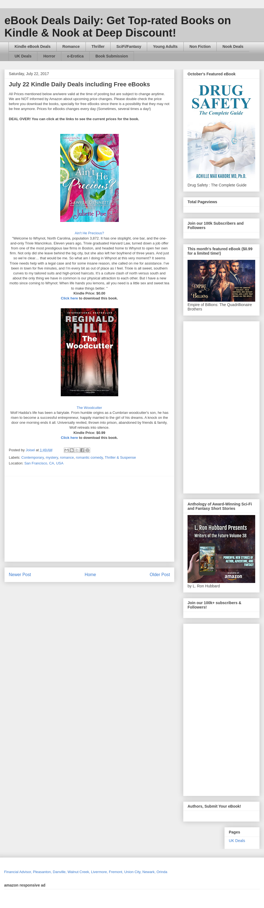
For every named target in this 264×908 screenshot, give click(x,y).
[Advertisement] (104, 518)
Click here (69, 298)
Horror (49, 56)
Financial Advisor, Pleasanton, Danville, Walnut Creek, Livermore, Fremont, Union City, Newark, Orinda (85, 872)
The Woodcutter (89, 408)
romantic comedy (89, 457)
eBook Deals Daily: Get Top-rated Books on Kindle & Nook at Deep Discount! (117, 26)
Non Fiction (200, 46)
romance (67, 457)
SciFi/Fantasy (128, 46)
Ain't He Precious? (89, 233)
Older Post (160, 574)
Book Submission (111, 56)
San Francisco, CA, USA (43, 463)
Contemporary (32, 457)
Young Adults (165, 46)
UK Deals (23, 56)
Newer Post (20, 574)
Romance (71, 46)
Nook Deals (232, 46)
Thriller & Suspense (120, 457)
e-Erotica (75, 56)
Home (90, 574)
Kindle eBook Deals (33, 46)
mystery (52, 457)
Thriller (98, 46)
